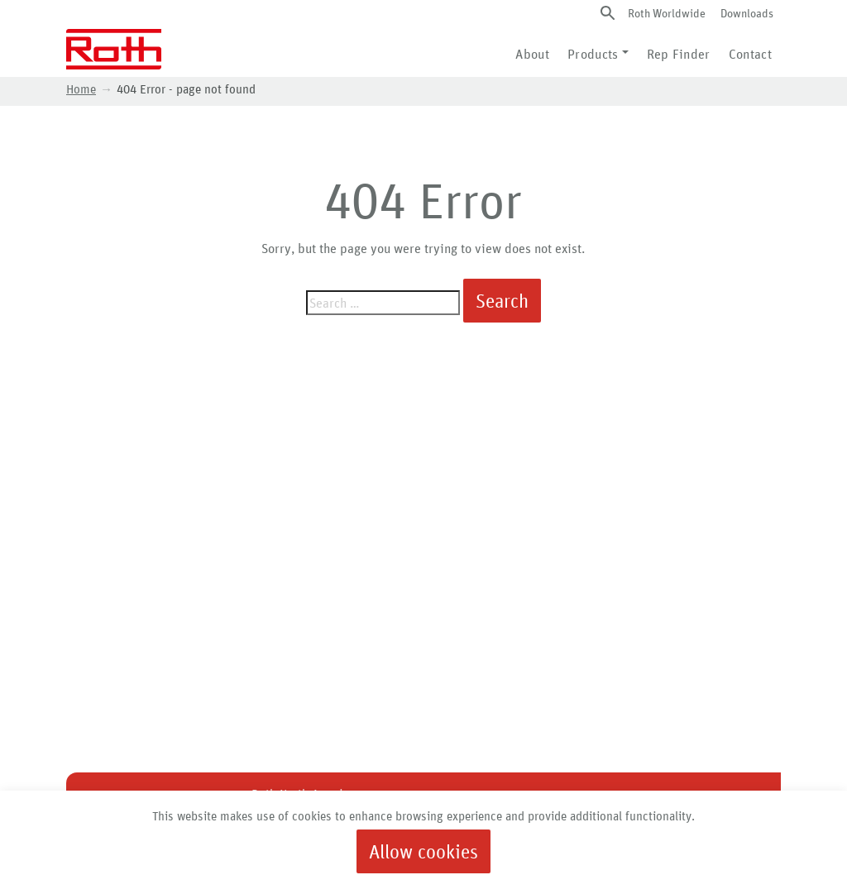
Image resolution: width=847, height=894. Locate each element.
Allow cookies (423, 851)
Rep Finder (679, 53)
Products (593, 53)
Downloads (746, 13)
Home (81, 89)
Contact (750, 53)
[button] (607, 13)
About (532, 53)
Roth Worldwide (667, 13)
